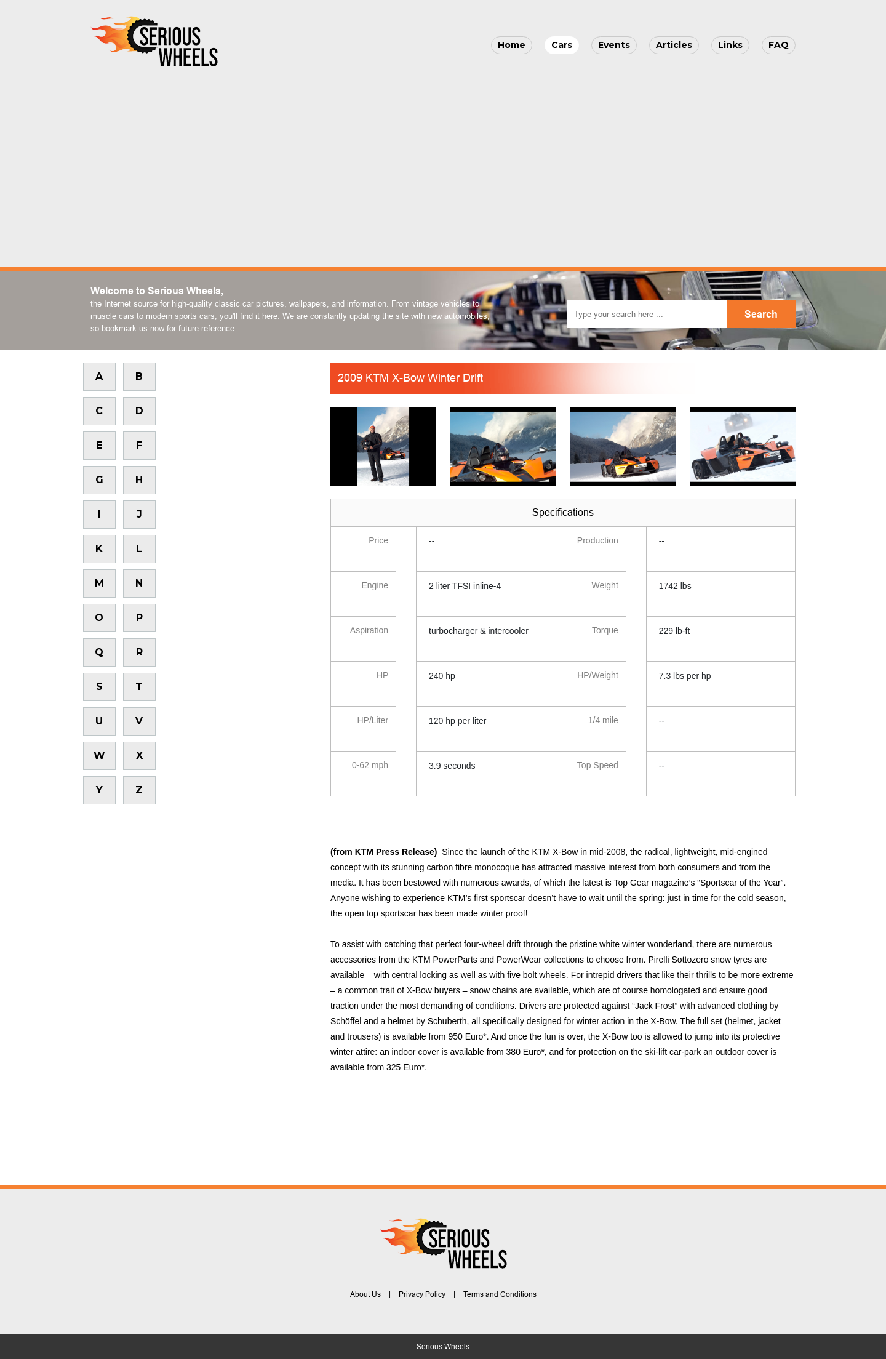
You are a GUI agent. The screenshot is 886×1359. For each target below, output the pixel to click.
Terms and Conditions (500, 1294)
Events (614, 44)
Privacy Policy (422, 1294)
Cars (561, 44)
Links (730, 44)
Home (511, 44)
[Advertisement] (443, 164)
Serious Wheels (443, 1346)
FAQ (778, 44)
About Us (365, 1294)
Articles (674, 44)
